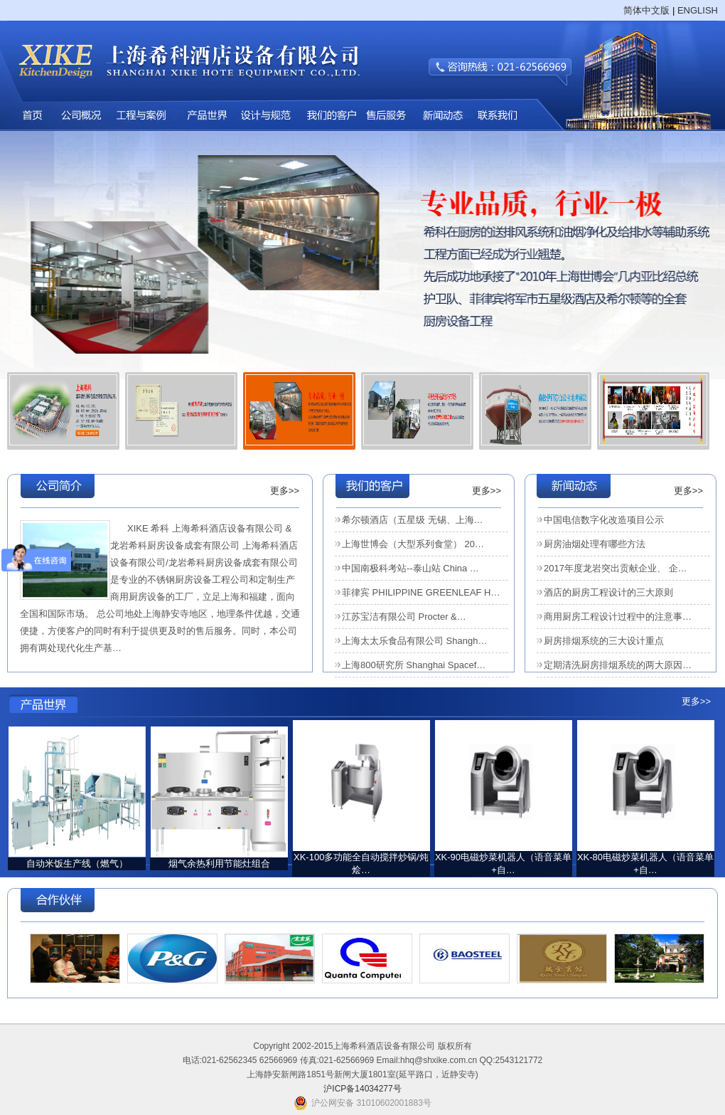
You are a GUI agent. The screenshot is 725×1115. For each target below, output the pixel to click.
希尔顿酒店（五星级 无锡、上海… (412, 519)
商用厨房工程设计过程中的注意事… (618, 616)
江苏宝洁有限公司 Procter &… (404, 616)
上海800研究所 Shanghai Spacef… (413, 665)
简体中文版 (646, 10)
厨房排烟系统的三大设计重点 (604, 640)
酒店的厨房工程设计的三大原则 (608, 592)
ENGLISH (697, 10)
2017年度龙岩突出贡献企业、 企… (615, 568)
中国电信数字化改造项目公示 (604, 519)
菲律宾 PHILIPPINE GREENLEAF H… (421, 592)
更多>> (284, 490)
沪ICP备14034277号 (362, 1089)
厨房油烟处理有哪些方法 (594, 544)
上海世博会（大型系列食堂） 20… (413, 544)
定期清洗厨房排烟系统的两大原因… (618, 665)
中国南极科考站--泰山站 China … (410, 568)
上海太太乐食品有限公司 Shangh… (414, 640)
